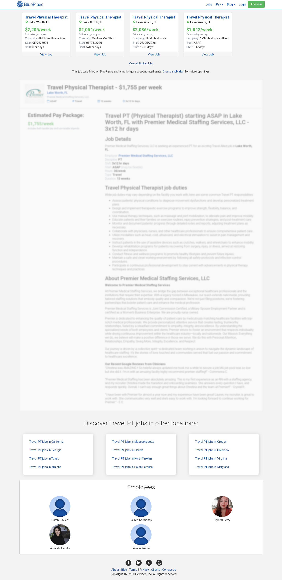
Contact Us (169, 569)
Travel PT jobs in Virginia (211, 458)
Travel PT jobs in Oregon (211, 441)
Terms (133, 569)
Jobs (209, 4)
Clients (155, 569)
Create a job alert (173, 71)
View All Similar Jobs (141, 63)
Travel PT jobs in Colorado (212, 450)
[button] (219, 4)
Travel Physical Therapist (46, 17)
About (115, 569)
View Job (46, 54)
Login (242, 4)
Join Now (256, 4)
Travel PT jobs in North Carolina (132, 458)
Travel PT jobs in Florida (127, 450)
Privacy (144, 569)
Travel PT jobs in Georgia (45, 450)
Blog (124, 569)
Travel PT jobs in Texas (44, 458)
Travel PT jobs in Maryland (212, 467)
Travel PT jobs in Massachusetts (133, 441)
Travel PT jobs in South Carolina (132, 467)
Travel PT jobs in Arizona (45, 467)
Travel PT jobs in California (46, 441)
